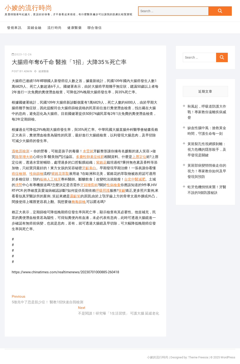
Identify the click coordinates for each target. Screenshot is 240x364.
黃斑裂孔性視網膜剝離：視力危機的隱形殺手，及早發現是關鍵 (207, 149)
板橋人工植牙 (50, 179)
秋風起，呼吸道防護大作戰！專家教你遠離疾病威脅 (207, 112)
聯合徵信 (94, 28)
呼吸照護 (103, 190)
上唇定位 (139, 157)
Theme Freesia (198, 357)
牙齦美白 (89, 168)
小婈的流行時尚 (28, 8)
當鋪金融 (34, 28)
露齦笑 (75, 196)
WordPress (228, 357)
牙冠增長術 (89, 185)
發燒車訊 (14, 28)
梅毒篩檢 (78, 202)
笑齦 (121, 190)
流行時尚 (54, 28)
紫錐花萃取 (60, 174)
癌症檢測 (19, 174)
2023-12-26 (22, 54)
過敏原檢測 (20, 151)
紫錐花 (101, 162)
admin (27, 71)
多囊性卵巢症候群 (90, 157)
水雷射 (88, 151)
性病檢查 (113, 185)
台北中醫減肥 (134, 179)
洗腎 (18, 185)
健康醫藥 (74, 28)
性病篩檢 (36, 174)
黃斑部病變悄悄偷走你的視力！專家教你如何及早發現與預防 (207, 171)
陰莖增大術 (24, 157)
